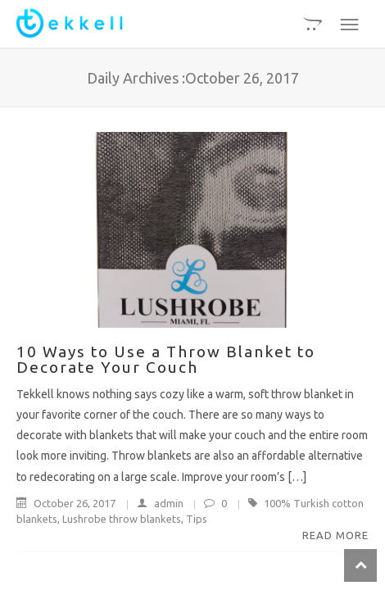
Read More (335, 535)
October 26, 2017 (67, 503)
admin (152, 503)
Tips (196, 518)
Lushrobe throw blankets (121, 518)
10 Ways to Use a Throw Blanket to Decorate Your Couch (165, 360)
